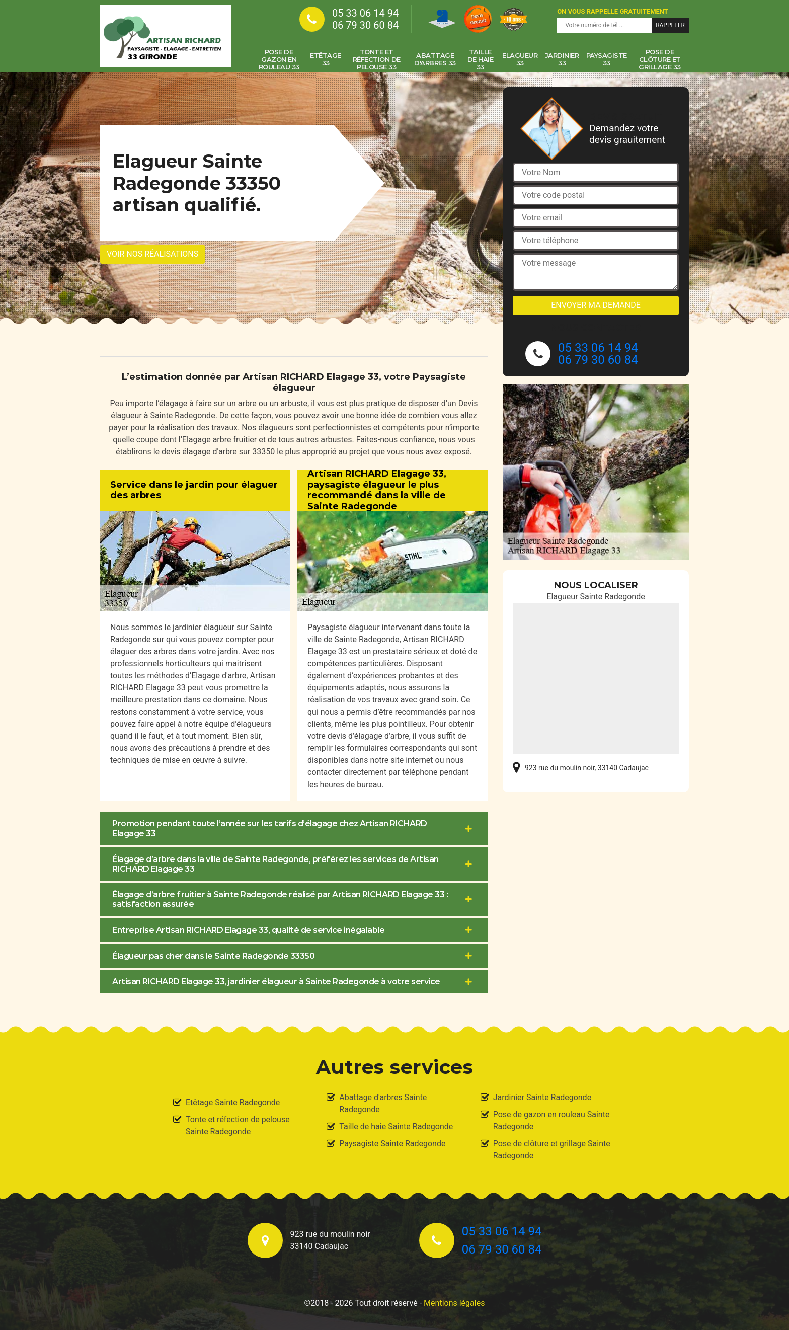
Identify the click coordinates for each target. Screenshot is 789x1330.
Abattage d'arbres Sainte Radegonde (383, 1103)
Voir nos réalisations (152, 254)
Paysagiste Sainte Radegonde (392, 1143)
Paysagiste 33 (606, 59)
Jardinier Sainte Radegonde (542, 1097)
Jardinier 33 (562, 59)
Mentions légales (454, 1303)
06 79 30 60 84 (365, 25)
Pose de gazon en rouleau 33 (279, 59)
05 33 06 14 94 (365, 13)
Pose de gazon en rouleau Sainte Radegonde (551, 1120)
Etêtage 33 (325, 59)
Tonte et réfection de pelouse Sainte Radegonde (238, 1125)
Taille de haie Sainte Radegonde (396, 1126)
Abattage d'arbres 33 (435, 59)
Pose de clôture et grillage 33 (660, 59)
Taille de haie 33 (480, 59)
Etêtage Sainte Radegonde (233, 1102)
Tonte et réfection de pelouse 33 (377, 59)
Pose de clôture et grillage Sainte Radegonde (551, 1149)
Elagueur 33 (519, 59)
